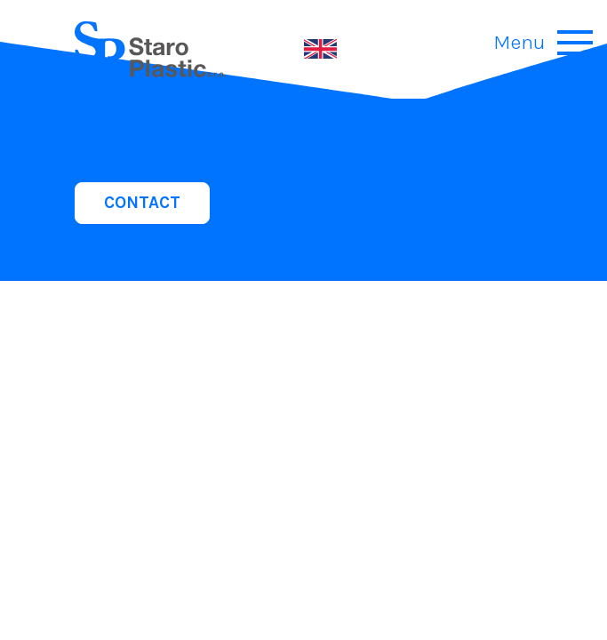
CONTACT (142, 202)
